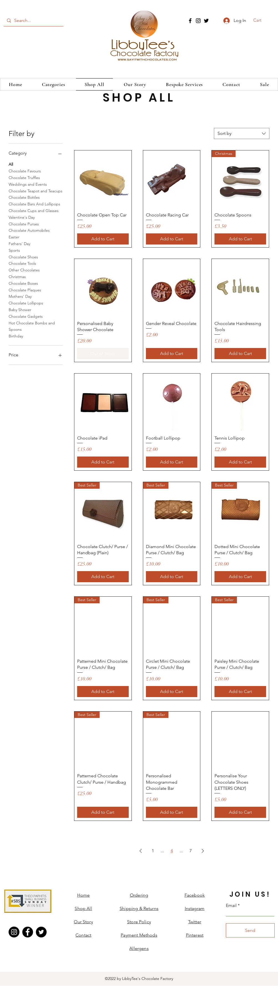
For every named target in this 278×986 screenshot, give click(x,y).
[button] (261, 20)
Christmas (17, 276)
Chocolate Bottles (24, 197)
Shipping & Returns (139, 908)
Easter (14, 236)
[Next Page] (202, 850)
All (11, 164)
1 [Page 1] (153, 850)
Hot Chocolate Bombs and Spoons (32, 326)
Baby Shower (20, 309)
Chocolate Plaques (25, 289)
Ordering (139, 895)
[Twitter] (206, 20)
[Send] (250, 930)
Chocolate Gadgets (26, 316)
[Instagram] (198, 20)
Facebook (195, 895)
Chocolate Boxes (23, 283)
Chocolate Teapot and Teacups (35, 190)
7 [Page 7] (190, 850)
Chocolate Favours (25, 170)
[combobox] (241, 133)
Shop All (83, 908)
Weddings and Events (28, 184)
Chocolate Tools (22, 263)
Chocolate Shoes (23, 256)
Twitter (194, 921)
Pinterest (194, 935)
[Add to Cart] (103, 238)
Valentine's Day (22, 217)
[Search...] (33, 20)
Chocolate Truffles (24, 177)
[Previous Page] (140, 850)
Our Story (83, 921)
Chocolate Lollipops (26, 303)
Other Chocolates (24, 270)
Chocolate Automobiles (29, 230)
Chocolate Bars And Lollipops (34, 203)
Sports (14, 250)
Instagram (194, 908)
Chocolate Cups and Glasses (34, 210)
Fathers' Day (19, 243)
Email (231, 905)
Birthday (16, 336)
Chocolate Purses (24, 223)
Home (83, 895)
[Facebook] (190, 20)
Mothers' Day (20, 296)
